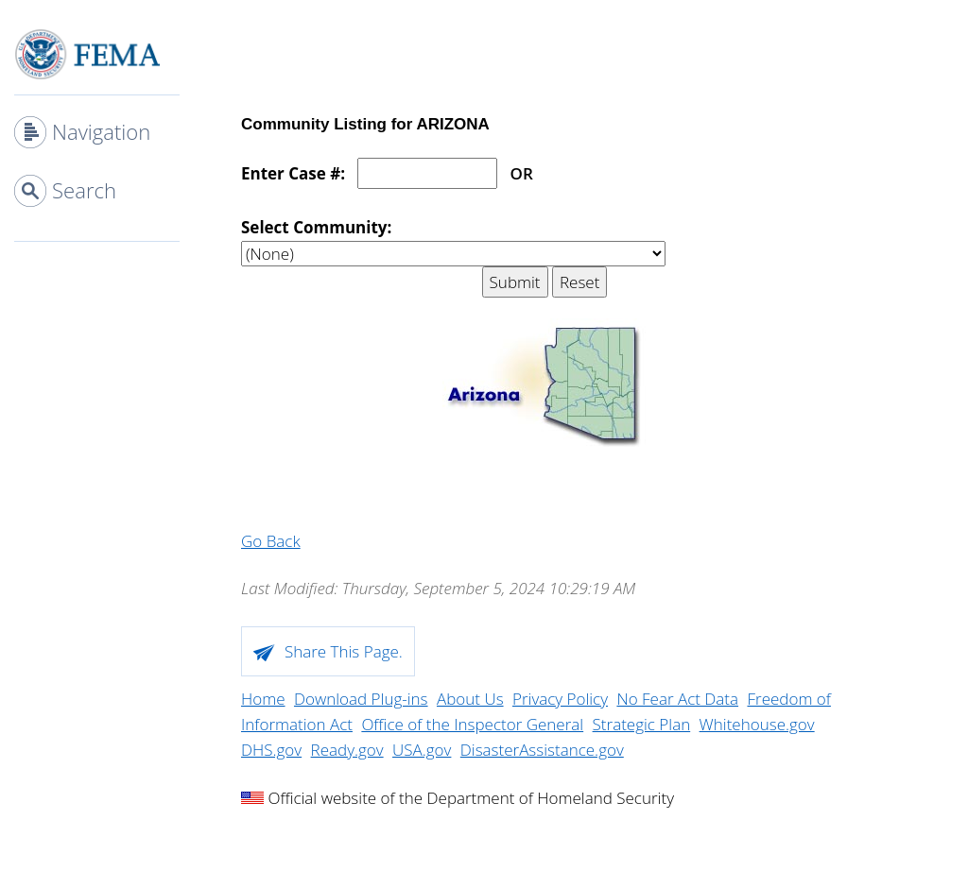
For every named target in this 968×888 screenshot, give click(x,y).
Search (84, 190)
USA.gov (421, 749)
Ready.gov (347, 749)
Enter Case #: (293, 173)
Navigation (101, 131)
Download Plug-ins (361, 698)
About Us (470, 698)
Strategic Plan (642, 724)
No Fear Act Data (677, 698)
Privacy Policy (560, 698)
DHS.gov (271, 749)
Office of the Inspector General (472, 724)
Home (263, 698)
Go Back (271, 541)
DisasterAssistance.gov (542, 749)
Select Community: (316, 227)
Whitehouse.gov (757, 724)
